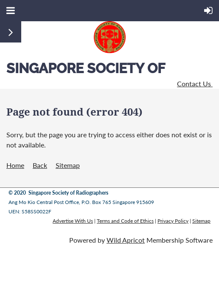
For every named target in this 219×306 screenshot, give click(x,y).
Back (40, 165)
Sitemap (68, 165)
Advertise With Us (73, 221)
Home (15, 165)
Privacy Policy (172, 221)
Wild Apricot (126, 240)
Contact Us (195, 83)
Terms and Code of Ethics (125, 221)
